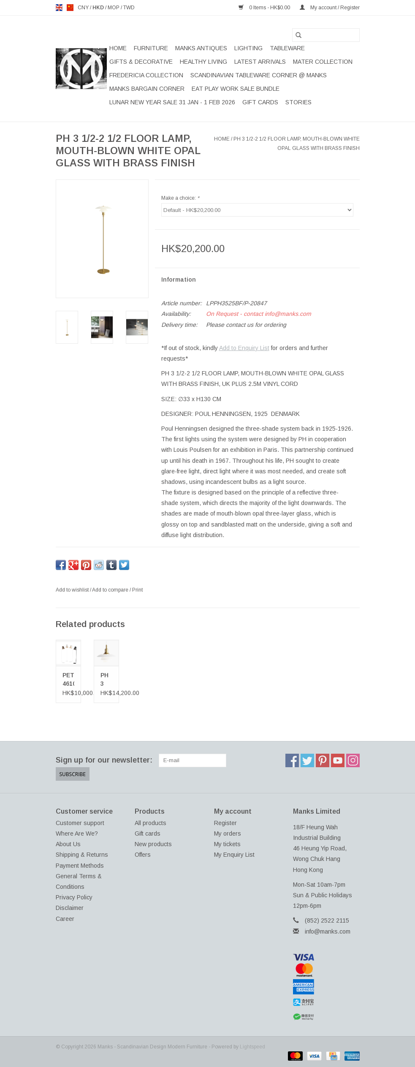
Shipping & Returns (82, 854)
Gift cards (260, 102)
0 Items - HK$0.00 (265, 8)
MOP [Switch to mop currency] (114, 8)
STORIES (298, 102)
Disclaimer (70, 907)
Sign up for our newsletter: (104, 760)
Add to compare (111, 590)
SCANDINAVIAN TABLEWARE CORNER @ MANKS (258, 75)
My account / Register (330, 8)
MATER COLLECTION (323, 61)
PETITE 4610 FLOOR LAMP (68, 680)
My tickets (227, 844)
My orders (227, 833)
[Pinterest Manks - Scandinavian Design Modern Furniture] (322, 760)
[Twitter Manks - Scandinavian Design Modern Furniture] (307, 760)
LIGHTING (248, 48)
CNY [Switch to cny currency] (84, 8)
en (59, 7)
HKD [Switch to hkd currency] (98, 8)
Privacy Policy (74, 897)
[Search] (326, 35)
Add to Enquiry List (244, 348)
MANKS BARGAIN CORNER (146, 88)
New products (153, 844)
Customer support (80, 823)
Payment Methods (80, 865)
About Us (68, 844)
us (70, 7)
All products (150, 823)
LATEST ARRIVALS (260, 61)
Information (178, 279)
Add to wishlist (73, 590)
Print (137, 590)
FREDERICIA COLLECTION (146, 75)
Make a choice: (180, 198)
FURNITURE (151, 48)
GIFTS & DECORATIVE (141, 61)
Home (118, 48)
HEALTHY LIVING (203, 61)
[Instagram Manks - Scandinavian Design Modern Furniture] (353, 760)
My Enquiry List (234, 854)
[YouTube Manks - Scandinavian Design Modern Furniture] (337, 760)
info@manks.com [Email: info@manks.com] (327, 931)
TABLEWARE (287, 48)
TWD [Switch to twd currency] (129, 8)
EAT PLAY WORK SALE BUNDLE (235, 88)
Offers (143, 854)
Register (225, 823)
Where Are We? (77, 833)
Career (65, 918)
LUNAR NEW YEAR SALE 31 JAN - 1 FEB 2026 (172, 102)
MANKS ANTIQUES (201, 48)
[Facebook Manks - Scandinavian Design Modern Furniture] (292, 760)
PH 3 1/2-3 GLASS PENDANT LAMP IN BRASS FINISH (106, 680)
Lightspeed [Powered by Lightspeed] (252, 1047)
